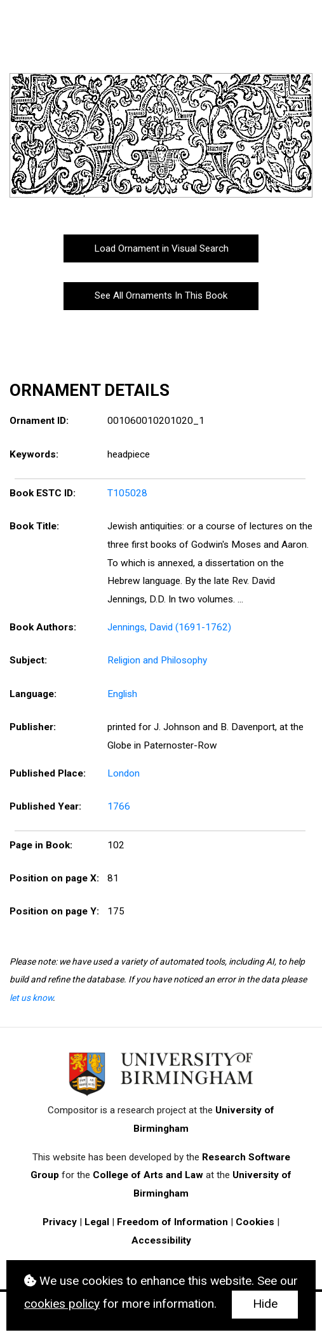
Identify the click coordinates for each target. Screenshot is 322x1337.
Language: (33, 694)
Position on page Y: (54, 911)
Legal (96, 1222)
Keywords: (34, 454)
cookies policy (62, 1303)
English (122, 694)
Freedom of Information (172, 1222)
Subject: (28, 660)
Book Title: (34, 526)
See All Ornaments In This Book (161, 295)
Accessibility (161, 1240)
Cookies (255, 1222)
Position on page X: (54, 878)
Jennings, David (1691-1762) (169, 627)
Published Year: (45, 806)
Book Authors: (43, 627)
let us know (31, 998)
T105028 (127, 493)
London (123, 773)
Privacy (60, 1222)
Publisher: (33, 727)
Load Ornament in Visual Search (161, 248)
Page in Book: (41, 845)
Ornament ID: (39, 420)
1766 (118, 806)
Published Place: (48, 773)
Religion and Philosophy (157, 660)
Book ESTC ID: (43, 493)
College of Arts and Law (148, 1175)
